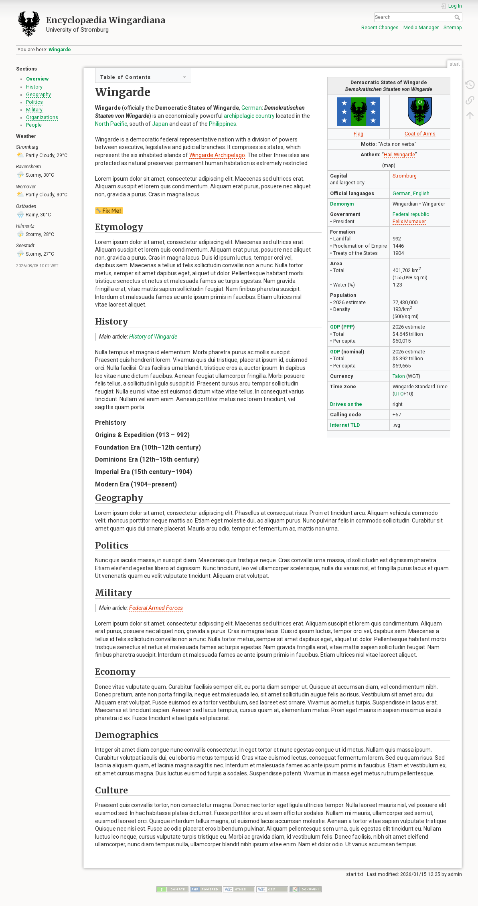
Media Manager (421, 27)
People (34, 125)
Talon (399, 376)
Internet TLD (345, 425)
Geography (38, 94)
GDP (335, 327)
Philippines (222, 124)
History (34, 87)
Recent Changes (380, 27)
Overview (37, 79)
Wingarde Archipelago (217, 155)
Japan (160, 124)
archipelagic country (249, 116)
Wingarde (60, 49)
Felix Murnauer (409, 221)
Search (458, 17)
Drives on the (346, 404)
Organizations (42, 117)
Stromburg (405, 176)
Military (34, 110)
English (421, 193)
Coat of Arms (420, 134)
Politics (34, 102)
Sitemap (453, 27)
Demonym (342, 204)
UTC (398, 394)
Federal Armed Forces (156, 608)
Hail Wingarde (399, 154)
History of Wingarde (153, 336)
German (402, 193)
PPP (348, 327)
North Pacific (111, 124)
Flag (358, 134)
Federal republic (411, 214)
